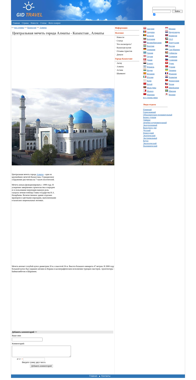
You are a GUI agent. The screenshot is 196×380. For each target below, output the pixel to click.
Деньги (120, 54)
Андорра (151, 32)
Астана (120, 70)
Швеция (172, 91)
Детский (147, 130)
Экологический (150, 143)
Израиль (150, 67)
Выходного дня (149, 128)
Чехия (171, 84)
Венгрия (150, 46)
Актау (119, 63)
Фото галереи (54, 23)
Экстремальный (150, 138)
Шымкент (121, 73)
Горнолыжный (149, 112)
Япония (172, 94)
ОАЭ (171, 39)
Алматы (43, 27)
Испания (150, 74)
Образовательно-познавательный (157, 115)
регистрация (149, 17)
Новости (34, 23)
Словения (173, 60)
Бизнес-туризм (149, 117)
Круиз (145, 141)
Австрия (150, 29)
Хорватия (173, 77)
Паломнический (150, 146)
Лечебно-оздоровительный (155, 122)
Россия (172, 46)
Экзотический (149, 135)
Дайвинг (147, 120)
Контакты (105, 378)
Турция (172, 67)
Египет (150, 63)
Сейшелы (173, 53)
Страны (25, 23)
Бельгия (150, 35)
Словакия (173, 56)
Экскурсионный (150, 125)
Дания (149, 60)
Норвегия (173, 35)
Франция (173, 74)
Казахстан (31, 27)
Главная (16, 23)
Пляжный (147, 109)
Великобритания (154, 42)
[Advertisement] (41, 64)
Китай (149, 84)
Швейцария (174, 88)
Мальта (150, 91)
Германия (151, 49)
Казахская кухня (124, 47)
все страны (19, 27)
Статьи (43, 23)
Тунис (171, 63)
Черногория (174, 81)
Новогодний (148, 133)
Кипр (149, 81)
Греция (150, 53)
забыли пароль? (163, 17)
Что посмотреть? (124, 44)
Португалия (174, 42)
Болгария (151, 39)
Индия (150, 70)
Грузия (150, 56)
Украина (172, 70)
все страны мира (150, 97)
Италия (150, 77)
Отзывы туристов (124, 51)
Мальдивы (151, 88)
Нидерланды (174, 32)
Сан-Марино (174, 49)
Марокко (151, 94)
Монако (172, 29)
